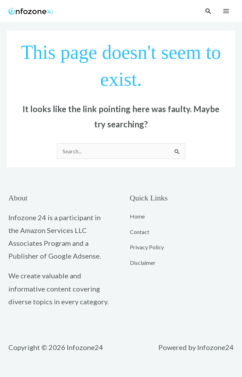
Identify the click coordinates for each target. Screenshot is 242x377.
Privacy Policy (147, 247)
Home (137, 216)
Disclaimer (143, 262)
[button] (208, 11)
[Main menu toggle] (226, 11)
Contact (139, 231)
